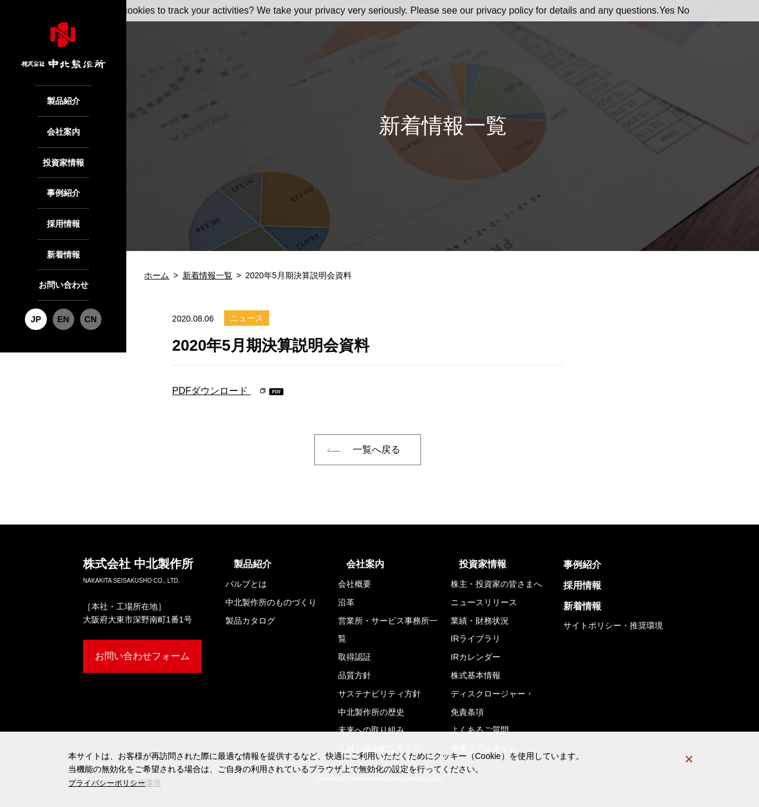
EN (63, 298)
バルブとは (246, 584)
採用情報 (63, 211)
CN (88, 298)
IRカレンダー (475, 657)
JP (38, 298)
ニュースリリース (484, 602)
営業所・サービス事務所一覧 (388, 630)
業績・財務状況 (480, 620)
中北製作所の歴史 (371, 712)
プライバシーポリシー (109, 782)
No (683, 10)
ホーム (156, 275)
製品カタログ (250, 620)
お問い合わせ (63, 267)
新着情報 (63, 239)
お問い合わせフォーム (142, 656)
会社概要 (354, 584)
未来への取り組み (371, 730)
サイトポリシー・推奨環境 (613, 625)
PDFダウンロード (211, 391)
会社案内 (63, 127)
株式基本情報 (475, 675)
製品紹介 (63, 99)
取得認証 (354, 657)
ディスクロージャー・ (492, 705)
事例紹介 (63, 183)
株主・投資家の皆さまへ (496, 584)
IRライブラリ (475, 638)
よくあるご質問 (480, 730)
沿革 (346, 602)
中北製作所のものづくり (271, 602)
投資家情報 (63, 155)
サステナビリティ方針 (379, 693)
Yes (667, 10)
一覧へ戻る (376, 449)
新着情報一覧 (207, 275)
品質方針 (354, 675)
